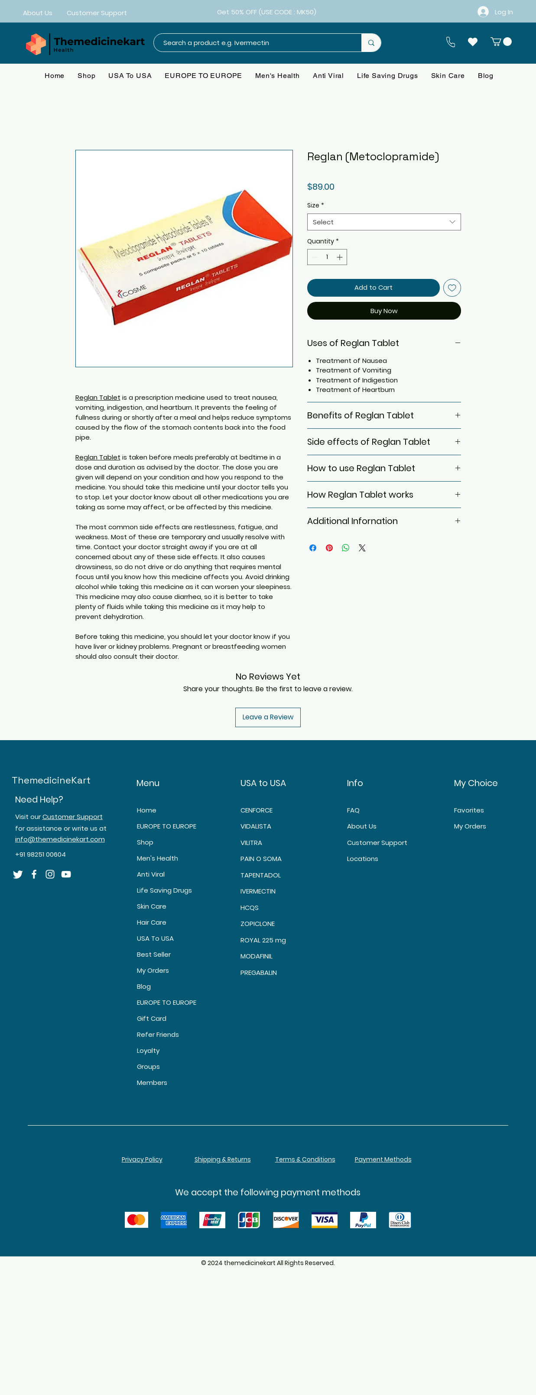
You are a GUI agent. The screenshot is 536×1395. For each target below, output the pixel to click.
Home (146, 810)
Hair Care (151, 922)
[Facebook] (34, 874)
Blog (144, 986)
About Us (362, 826)
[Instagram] (50, 874)
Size (315, 205)
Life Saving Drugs (164, 890)
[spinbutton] (327, 257)
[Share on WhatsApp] (346, 548)
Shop (145, 842)
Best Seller (154, 954)
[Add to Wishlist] (452, 288)
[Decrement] (314, 257)
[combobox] (384, 222)
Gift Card (151, 1018)
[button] (501, 41)
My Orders (153, 970)
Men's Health (157, 858)
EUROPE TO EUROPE (166, 826)
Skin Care (151, 906)
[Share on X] (362, 548)
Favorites (469, 810)
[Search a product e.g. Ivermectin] (253, 43)
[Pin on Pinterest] (329, 548)
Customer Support (72, 816)
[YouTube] (66, 874)
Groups (148, 1066)
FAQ (353, 810)
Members (152, 1082)
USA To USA (155, 938)
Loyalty (148, 1050)
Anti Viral (151, 874)
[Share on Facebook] (313, 548)
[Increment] (340, 257)
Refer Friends (158, 1034)
